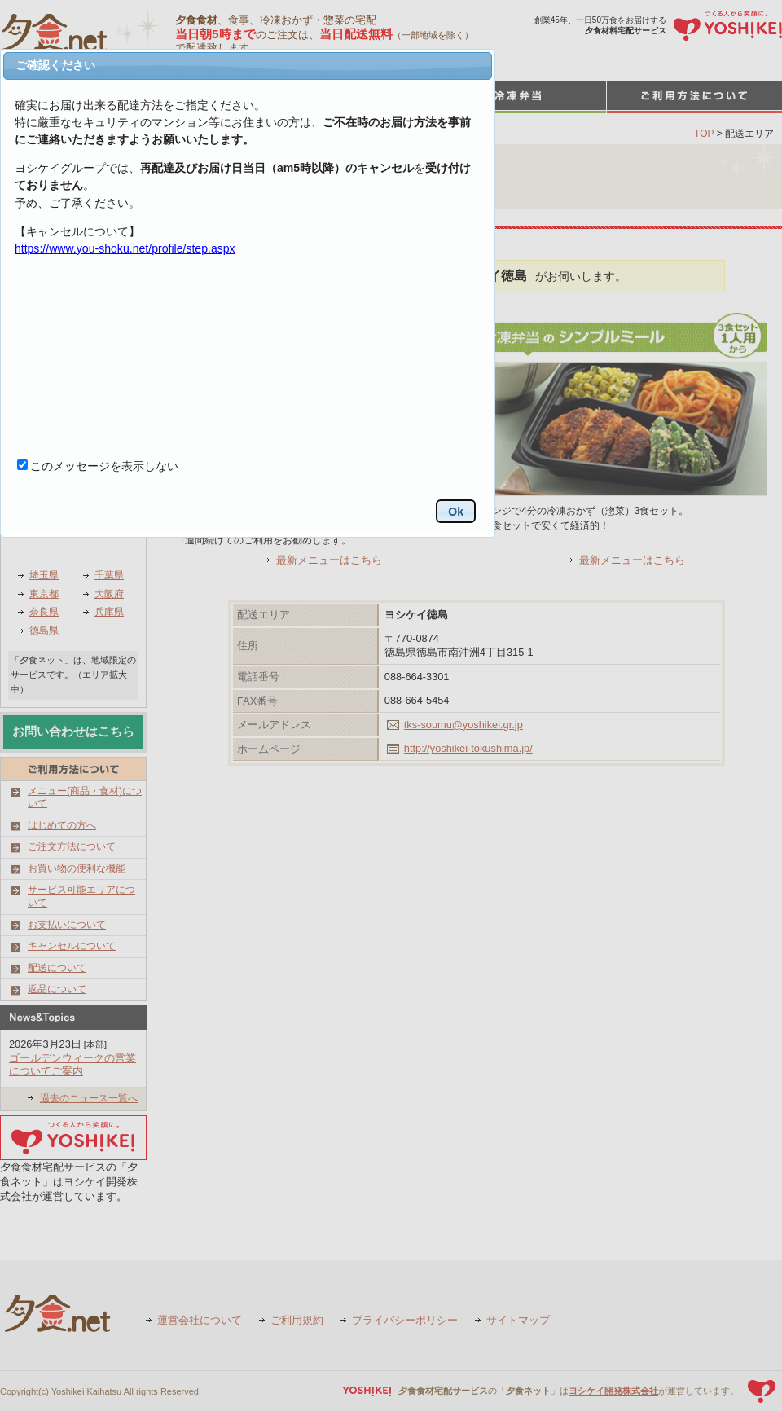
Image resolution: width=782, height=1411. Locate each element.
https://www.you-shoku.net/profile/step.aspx (125, 248)
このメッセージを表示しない (104, 466)
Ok (455, 511)
